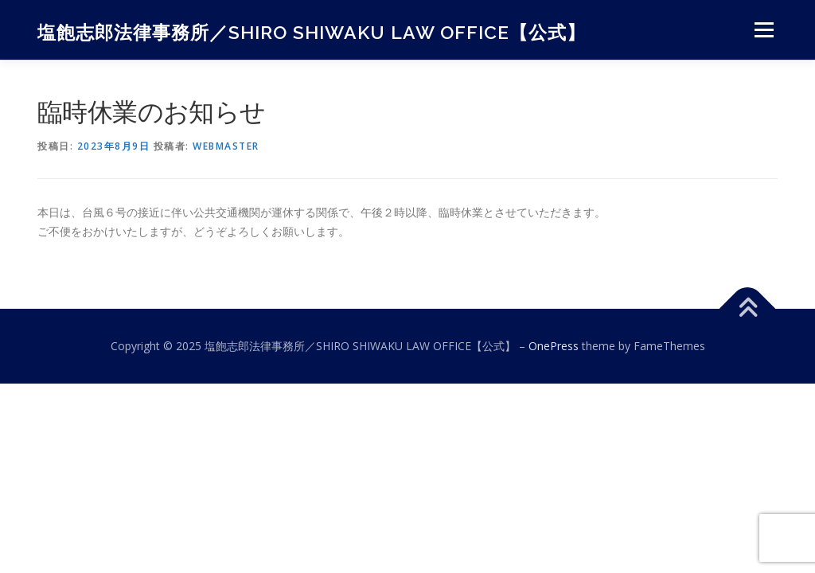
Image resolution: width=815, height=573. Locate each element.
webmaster (226, 146)
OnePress (553, 345)
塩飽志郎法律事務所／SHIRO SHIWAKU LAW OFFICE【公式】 (311, 32)
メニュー (764, 29)
